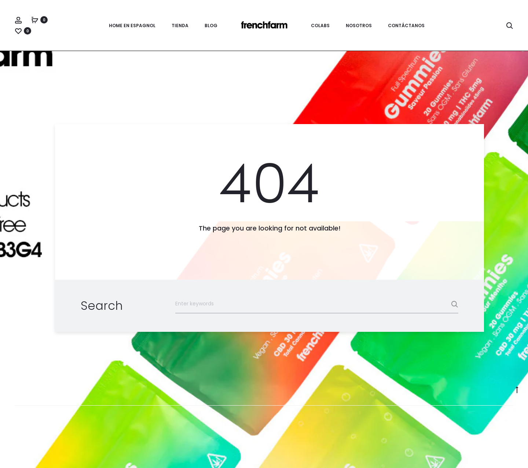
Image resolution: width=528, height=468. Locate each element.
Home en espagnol (132, 25)
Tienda (180, 25)
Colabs (320, 25)
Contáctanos (406, 25)
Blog (211, 25)
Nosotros (359, 25)
